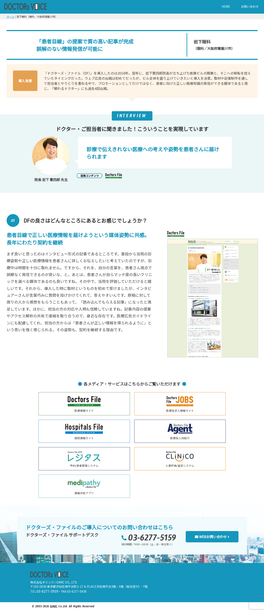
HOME (226, 6)
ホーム (10, 16)
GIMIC (53, 607)
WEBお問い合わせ (212, 536)
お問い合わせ (250, 6)
